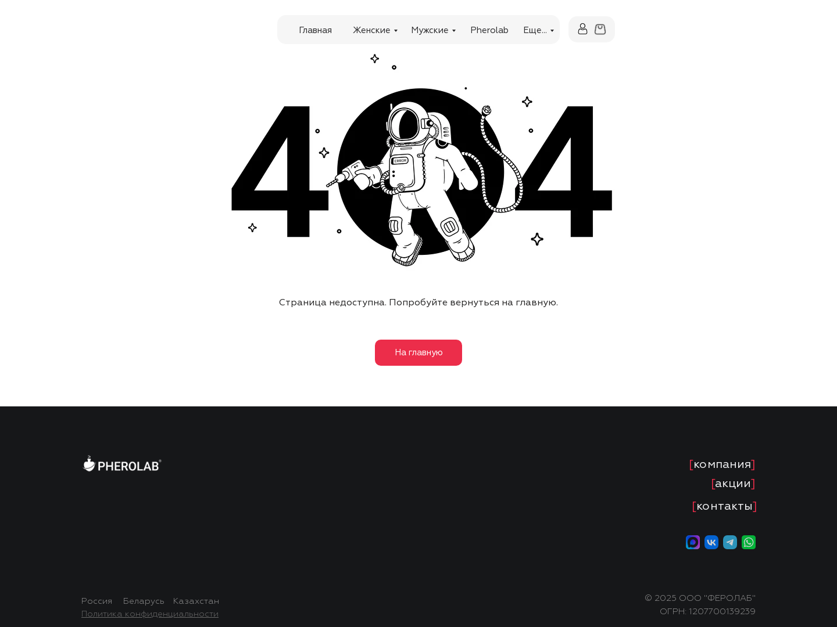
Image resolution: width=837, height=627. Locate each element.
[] (722, 464)
